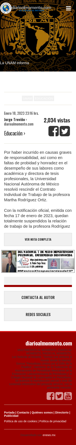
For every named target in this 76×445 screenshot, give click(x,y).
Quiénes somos (42, 412)
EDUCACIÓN (44, 98)
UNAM (27, 98)
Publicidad (11, 415)
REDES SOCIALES (38, 314)
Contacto (23, 412)
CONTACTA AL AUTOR (38, 297)
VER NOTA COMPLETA (38, 239)
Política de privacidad (52, 421)
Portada (9, 412)
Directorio (62, 412)
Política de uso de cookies (20, 421)
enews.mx (49, 435)
